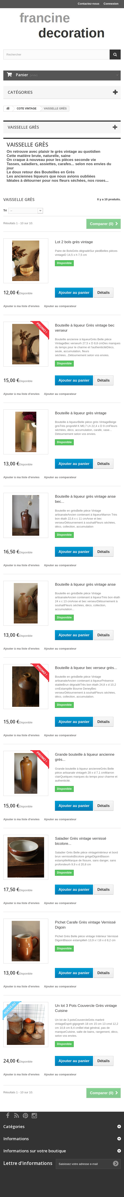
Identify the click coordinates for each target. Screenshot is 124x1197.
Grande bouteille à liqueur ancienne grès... (84, 757)
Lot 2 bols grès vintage (74, 242)
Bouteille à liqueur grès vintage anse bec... (85, 499)
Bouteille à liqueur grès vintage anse (85, 584)
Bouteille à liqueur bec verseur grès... (86, 668)
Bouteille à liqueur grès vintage (80, 413)
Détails (11, 187)
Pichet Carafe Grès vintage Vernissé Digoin (85, 924)
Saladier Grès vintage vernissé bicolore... (80, 841)
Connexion (111, 3)
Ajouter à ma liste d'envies (21, 306)
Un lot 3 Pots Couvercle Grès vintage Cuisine (86, 1008)
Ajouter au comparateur (60, 306)
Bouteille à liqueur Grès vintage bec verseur (84, 328)
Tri (5, 210)
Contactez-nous (88, 3)
